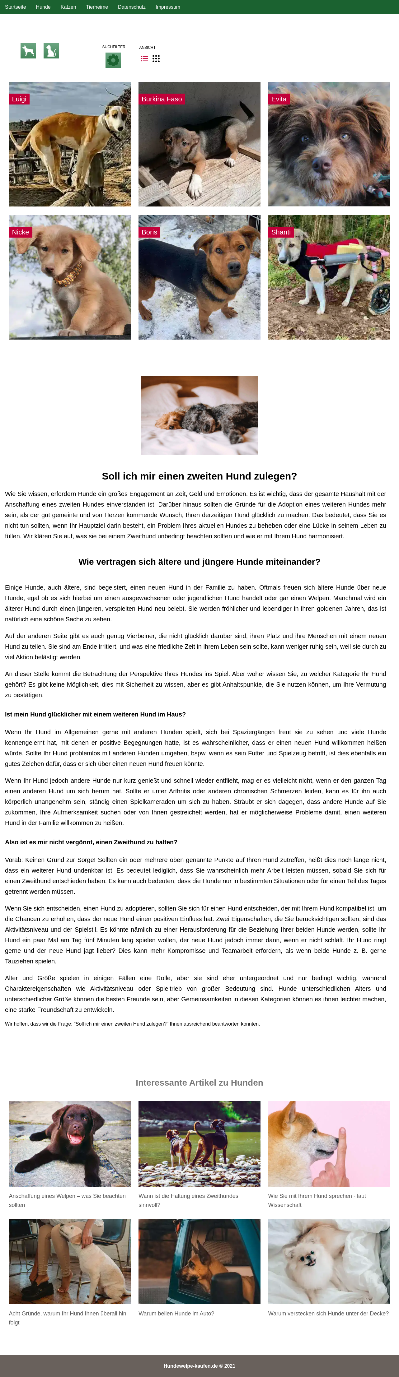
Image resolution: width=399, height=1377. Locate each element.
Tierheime (97, 7)
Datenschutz (132, 7)
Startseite (15, 7)
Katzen (68, 7)
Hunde (43, 7)
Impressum (168, 7)
